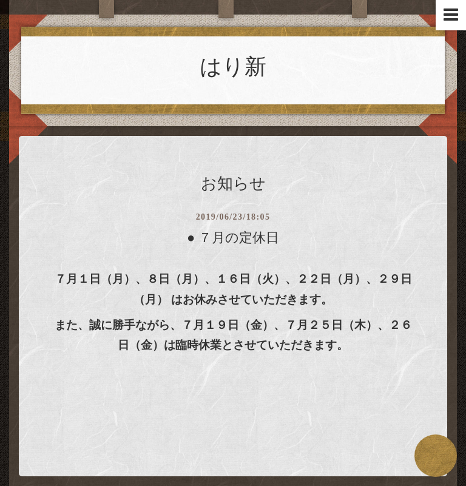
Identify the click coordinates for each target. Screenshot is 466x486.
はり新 (233, 67)
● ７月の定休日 (233, 237)
